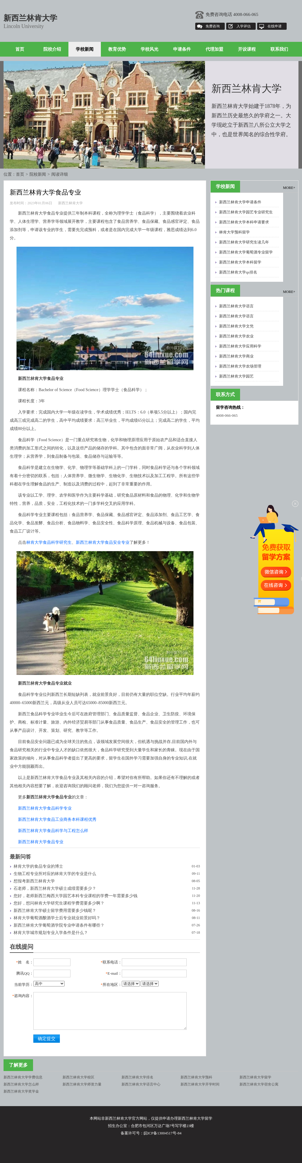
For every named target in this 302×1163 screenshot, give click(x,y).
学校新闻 (84, 49)
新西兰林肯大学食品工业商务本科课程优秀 (57, 819)
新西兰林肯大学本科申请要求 (244, 222)
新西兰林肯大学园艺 (236, 376)
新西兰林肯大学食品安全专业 (102, 542)
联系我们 (279, 49)
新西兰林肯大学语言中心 (141, 1084)
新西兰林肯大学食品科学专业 (45, 808)
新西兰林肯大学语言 (236, 306)
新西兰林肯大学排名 (137, 1077)
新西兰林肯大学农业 (236, 336)
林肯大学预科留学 (234, 232)
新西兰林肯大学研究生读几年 (244, 242)
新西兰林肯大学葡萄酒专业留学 (246, 252)
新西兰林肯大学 (30, 18)
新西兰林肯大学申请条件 (240, 202)
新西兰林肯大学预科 (196, 1077)
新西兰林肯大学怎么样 (21, 1084)
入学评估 (244, 26)
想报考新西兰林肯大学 (34, 881)
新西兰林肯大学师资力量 (82, 1084)
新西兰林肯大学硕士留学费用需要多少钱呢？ (55, 910)
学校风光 (149, 49)
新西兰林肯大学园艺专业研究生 (246, 212)
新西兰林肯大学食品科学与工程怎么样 (53, 830)
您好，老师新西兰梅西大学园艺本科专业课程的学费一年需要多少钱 (75, 896)
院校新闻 (37, 174)
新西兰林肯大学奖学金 (21, 1091)
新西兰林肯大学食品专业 (40, 842)
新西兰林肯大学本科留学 (240, 262)
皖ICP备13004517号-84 (163, 1133)
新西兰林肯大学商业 (236, 356)
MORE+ (289, 188)
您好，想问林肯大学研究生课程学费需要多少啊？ (59, 903)
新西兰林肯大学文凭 (236, 326)
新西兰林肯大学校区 (78, 1077)
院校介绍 (52, 49)
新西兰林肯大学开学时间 (199, 1084)
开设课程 (247, 49)
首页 (19, 49)
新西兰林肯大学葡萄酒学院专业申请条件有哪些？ (59, 925)
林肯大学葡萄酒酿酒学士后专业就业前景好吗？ (57, 918)
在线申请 (274, 26)
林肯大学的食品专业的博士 (38, 866)
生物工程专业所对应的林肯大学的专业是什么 (55, 874)
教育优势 (117, 49)
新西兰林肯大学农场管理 (240, 366)
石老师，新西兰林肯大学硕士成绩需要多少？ (55, 888)
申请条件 (182, 49)
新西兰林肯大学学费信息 (23, 1077)
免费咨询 (213, 26)
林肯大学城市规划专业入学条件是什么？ (51, 932)
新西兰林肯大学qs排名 (238, 272)
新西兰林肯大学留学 (255, 1077)
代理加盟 (214, 49)
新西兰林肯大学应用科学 (240, 346)
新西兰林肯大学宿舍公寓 (258, 1084)
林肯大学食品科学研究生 (49, 542)
